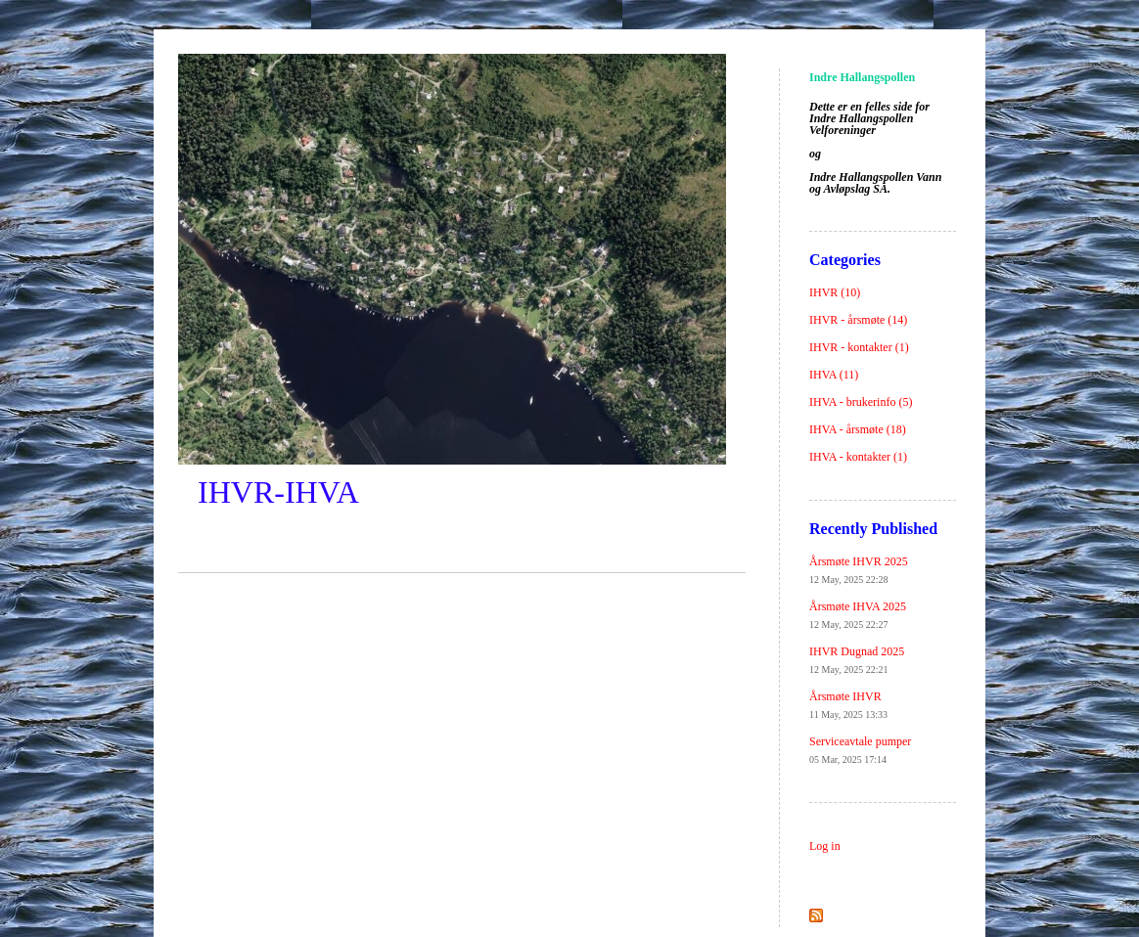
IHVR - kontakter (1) (859, 347)
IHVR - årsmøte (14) (858, 320)
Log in (825, 846)
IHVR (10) (834, 292)
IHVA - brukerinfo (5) (860, 402)
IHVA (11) (833, 374)
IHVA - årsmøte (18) (857, 429)
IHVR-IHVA (278, 492)
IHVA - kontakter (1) (858, 457)
